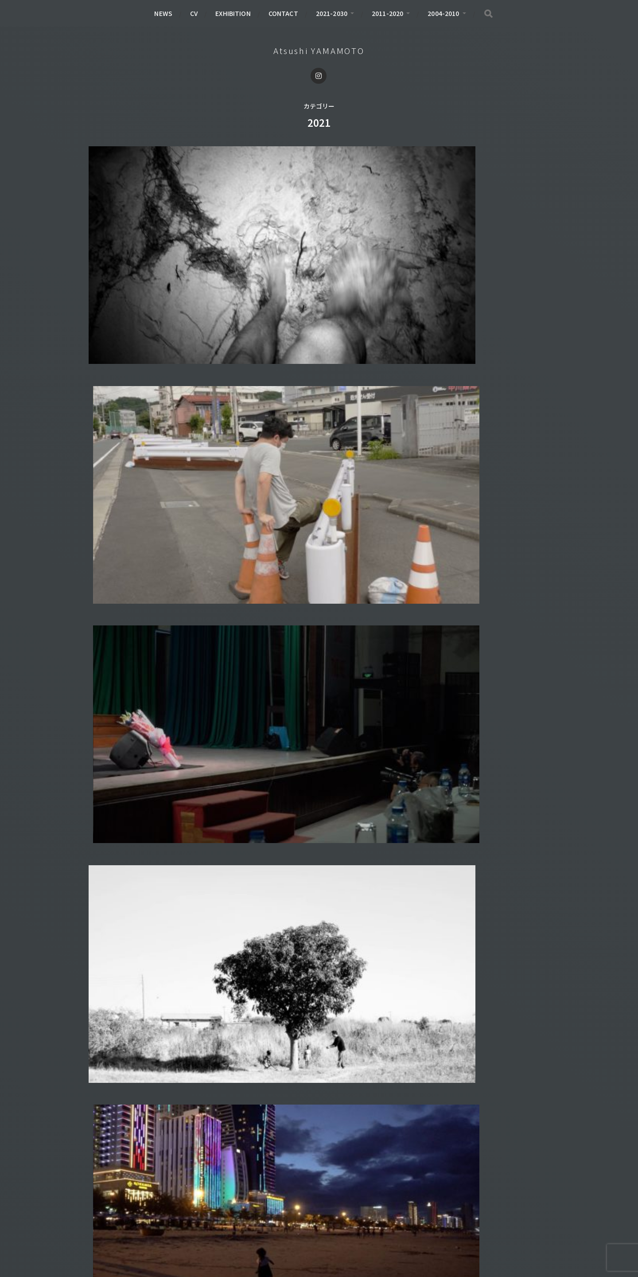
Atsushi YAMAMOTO (319, 50)
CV (194, 13)
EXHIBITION (232, 13)
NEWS (163, 13)
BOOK (107, 1199)
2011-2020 (387, 13)
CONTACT (283, 13)
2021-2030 (331, 13)
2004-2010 (443, 13)
